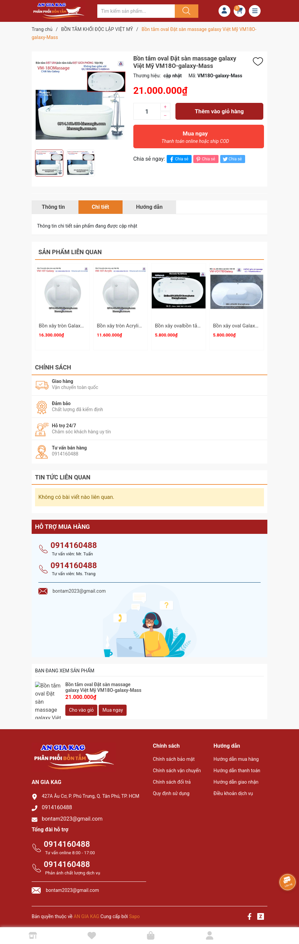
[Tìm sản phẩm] (136, 11)
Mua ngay (195, 139)
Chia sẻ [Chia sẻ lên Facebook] (178, 159)
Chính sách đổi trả (172, 779)
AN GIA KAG (86, 913)
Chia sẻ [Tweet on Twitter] (232, 159)
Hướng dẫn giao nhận (236, 779)
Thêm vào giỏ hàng (219, 111)
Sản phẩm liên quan (70, 251)
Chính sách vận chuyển (177, 767)
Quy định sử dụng (171, 790)
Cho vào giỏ (81, 707)
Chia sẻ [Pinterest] (205, 159)
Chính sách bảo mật (174, 756)
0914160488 (74, 542)
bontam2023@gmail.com (72, 816)
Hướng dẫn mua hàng (236, 756)
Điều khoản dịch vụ (233, 790)
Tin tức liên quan (63, 474)
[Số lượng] (146, 111)
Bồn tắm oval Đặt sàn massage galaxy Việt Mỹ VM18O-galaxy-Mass (103, 684)
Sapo (134, 913)
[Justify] (185, 11)
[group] (81, 100)
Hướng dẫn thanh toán (236, 767)
